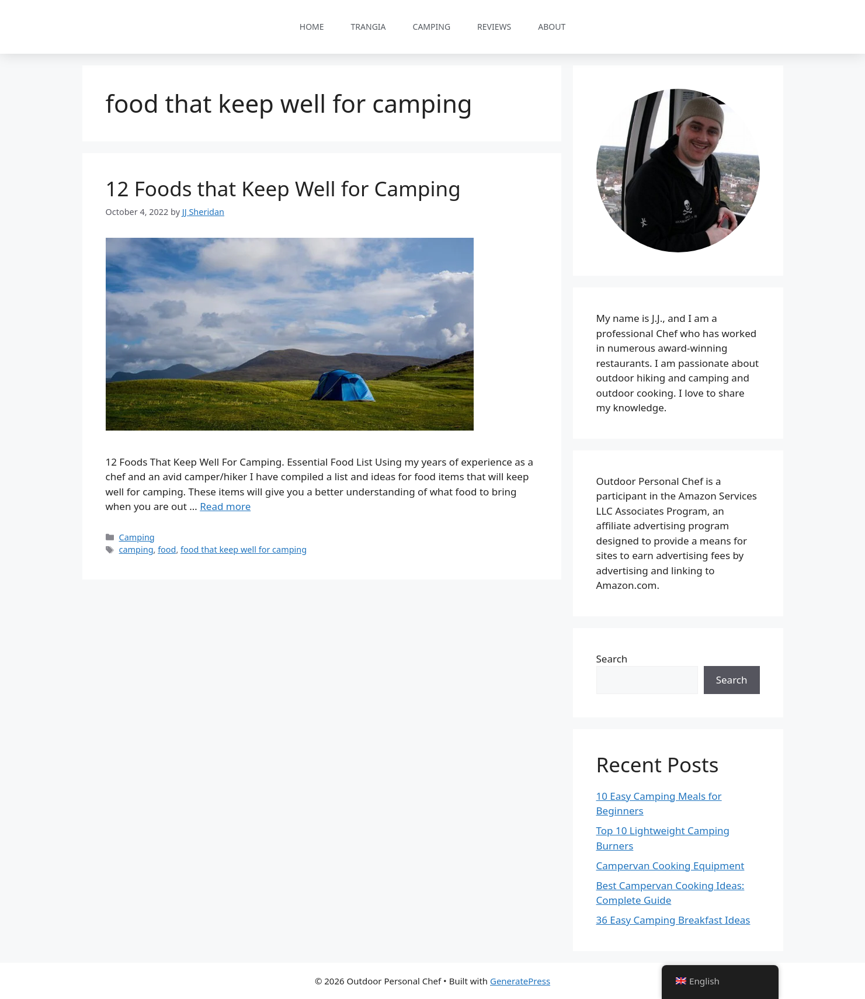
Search (612, 658)
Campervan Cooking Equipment (670, 865)
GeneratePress (520, 981)
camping (136, 549)
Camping (432, 26)
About (551, 26)
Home (312, 26)
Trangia (368, 26)
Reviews (494, 26)
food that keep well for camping (243, 549)
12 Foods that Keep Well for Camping (283, 188)
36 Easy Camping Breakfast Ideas (673, 920)
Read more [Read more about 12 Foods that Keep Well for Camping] (225, 506)
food (167, 549)
